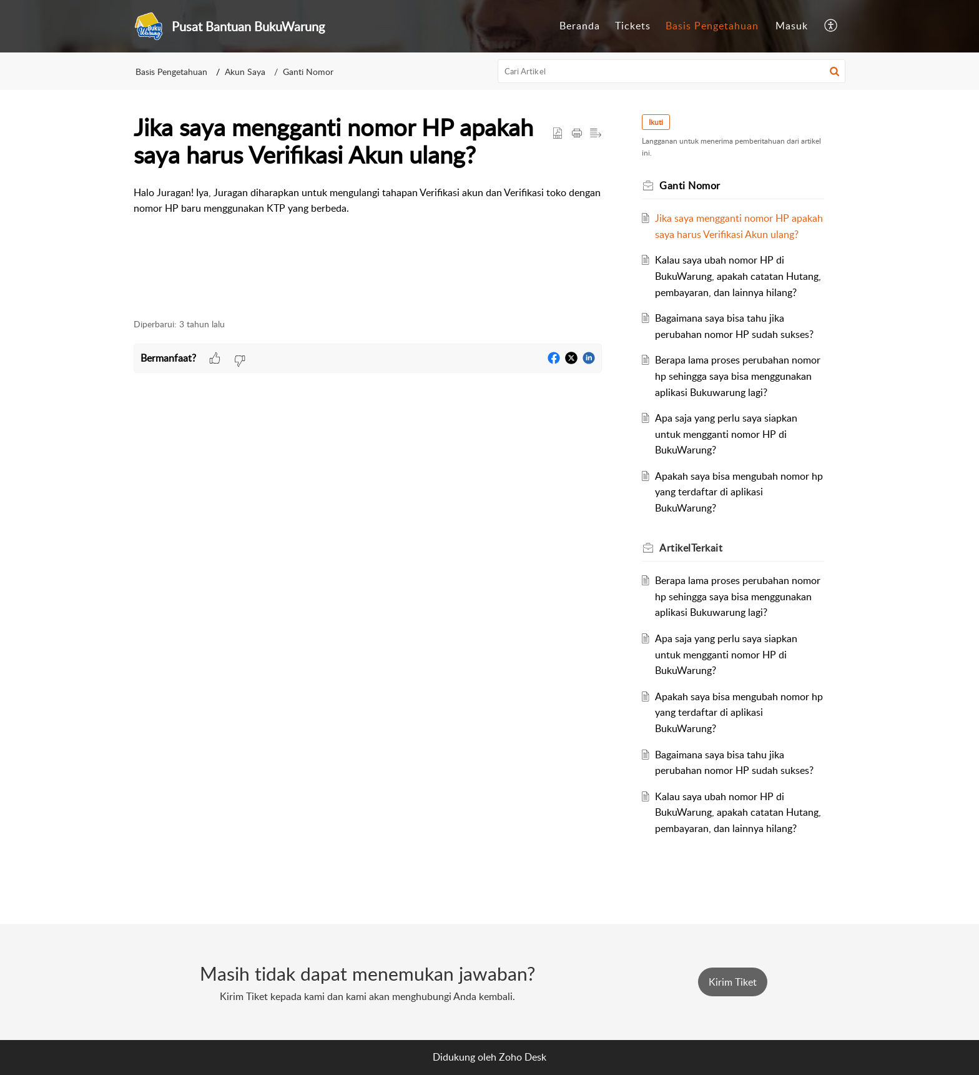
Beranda (579, 25)
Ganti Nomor (308, 71)
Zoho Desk (522, 1057)
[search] (672, 71)
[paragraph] (368, 209)
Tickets (633, 25)
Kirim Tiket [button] (733, 982)
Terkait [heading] (690, 548)
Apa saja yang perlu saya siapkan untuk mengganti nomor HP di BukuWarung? (726, 434)
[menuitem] (579, 26)
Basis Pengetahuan (712, 25)
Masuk (791, 25)
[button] (831, 26)
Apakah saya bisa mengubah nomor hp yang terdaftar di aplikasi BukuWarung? (739, 492)
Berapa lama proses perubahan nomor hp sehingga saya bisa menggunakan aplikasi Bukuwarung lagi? (737, 376)
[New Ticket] (732, 982)
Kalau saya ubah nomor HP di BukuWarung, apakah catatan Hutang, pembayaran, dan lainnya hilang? (738, 276)
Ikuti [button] (656, 122)
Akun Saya (245, 71)
